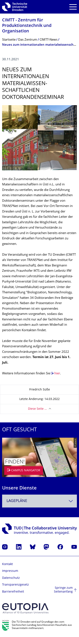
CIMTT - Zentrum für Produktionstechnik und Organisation (26, 25)
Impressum (10, 571)
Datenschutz (11, 578)
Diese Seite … (37, 409)
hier (57, 373)
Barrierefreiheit (13, 591)
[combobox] (39, 501)
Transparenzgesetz (15, 584)
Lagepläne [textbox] (17, 501)
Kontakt (7, 564)
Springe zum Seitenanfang (63, 590)
